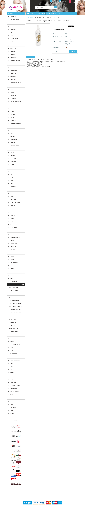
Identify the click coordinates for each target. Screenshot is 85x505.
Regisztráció (64, 1)
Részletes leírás (30, 57)
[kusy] (54, 51)
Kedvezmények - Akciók (55, 13)
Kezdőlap (28, 18)
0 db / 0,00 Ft (74, 1)
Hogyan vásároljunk (41, 13)
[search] (55, 7)
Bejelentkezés (55, 1)
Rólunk (32, 13)
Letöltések (38, 57)
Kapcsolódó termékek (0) (48, 57)
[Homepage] (28, 13)
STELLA (31, 18)
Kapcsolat (48, 13)
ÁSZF (35, 13)
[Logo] (15, 7)
